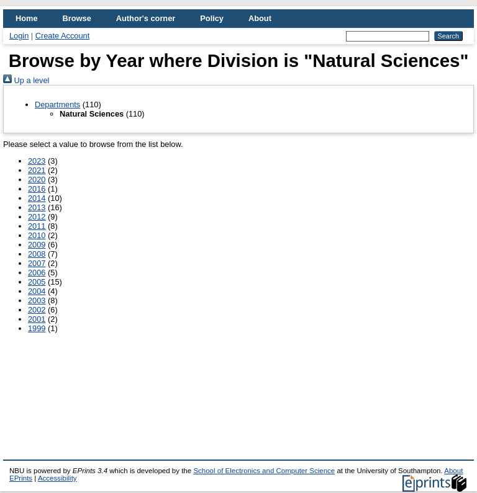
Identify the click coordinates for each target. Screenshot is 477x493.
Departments (57, 104)
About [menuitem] (259, 18)
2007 (36, 263)
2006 (36, 272)
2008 (36, 254)
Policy (212, 18)
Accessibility (57, 478)
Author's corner (145, 18)
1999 (36, 328)
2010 (36, 235)
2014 (36, 198)
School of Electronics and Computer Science (264, 470)
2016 (36, 188)
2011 (36, 226)
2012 (36, 216)
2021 (36, 170)
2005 (36, 281)
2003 (36, 300)
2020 (36, 179)
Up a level (26, 80)
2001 (36, 319)
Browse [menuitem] (77, 18)
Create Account (62, 35)
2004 (36, 291)
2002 (36, 309)
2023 (36, 161)
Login (19, 35)
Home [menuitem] (27, 18)
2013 (36, 207)
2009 (36, 244)
